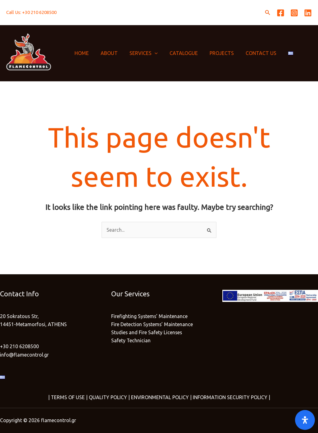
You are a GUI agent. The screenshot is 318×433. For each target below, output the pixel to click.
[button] (267, 12)
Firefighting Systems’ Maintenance (149, 316)
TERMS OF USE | (68, 397)
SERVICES (139, 53)
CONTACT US (250, 53)
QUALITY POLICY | (108, 397)
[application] (150, 53)
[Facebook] (280, 13)
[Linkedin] (308, 13)
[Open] (305, 420)
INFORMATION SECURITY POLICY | (231, 397)
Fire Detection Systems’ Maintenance (152, 324)
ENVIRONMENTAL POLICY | (160, 397)
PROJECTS (213, 53)
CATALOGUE (177, 53)
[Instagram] (294, 13)
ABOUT (106, 53)
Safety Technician (131, 341)
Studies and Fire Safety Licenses (147, 332)
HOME (81, 53)
